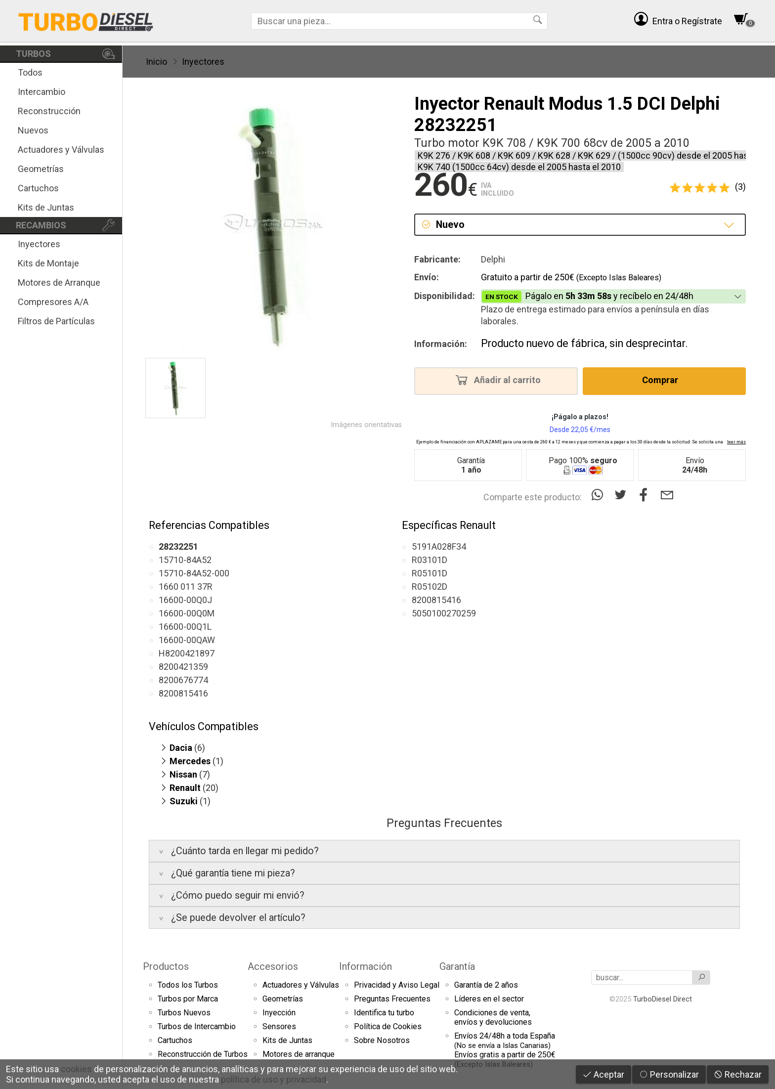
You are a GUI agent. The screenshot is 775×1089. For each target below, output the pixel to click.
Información (365, 966)
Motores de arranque (298, 1054)
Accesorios (273, 966)
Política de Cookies (388, 1026)
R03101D (429, 560)
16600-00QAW (187, 640)
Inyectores (39, 244)
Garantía (457, 966)
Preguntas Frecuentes (392, 998)
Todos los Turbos (188, 985)
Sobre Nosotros (382, 1040)
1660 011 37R (186, 586)
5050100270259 (444, 613)
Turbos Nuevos (184, 1012)
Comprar (663, 380)
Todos (30, 72)
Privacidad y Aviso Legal (396, 985)
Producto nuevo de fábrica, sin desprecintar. (584, 343)
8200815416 (183, 693)
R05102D (429, 586)
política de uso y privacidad (273, 1079)
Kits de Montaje (48, 263)
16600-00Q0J (185, 600)
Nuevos (33, 130)
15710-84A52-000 (194, 573)
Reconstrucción (49, 111)
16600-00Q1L (185, 626)
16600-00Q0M (187, 613)
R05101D (429, 573)
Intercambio (41, 92)
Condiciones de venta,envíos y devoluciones (493, 1017)
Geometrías (41, 169)
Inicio (156, 61)
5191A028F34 (439, 546)
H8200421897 (187, 653)
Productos (166, 966)
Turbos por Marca (188, 998)
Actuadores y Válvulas (61, 149)
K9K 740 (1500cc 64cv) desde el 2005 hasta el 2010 (519, 167)
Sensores (279, 1026)
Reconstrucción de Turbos (203, 1054)
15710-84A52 (185, 560)
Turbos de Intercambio (197, 1026)
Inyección (279, 1012)
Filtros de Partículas (56, 321)
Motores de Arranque (59, 282)
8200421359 (183, 666)
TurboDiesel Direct (662, 999)
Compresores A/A (53, 302)
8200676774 (183, 680)
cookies (76, 1069)
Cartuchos (38, 188)
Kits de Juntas (46, 207)
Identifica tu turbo (384, 1012)
